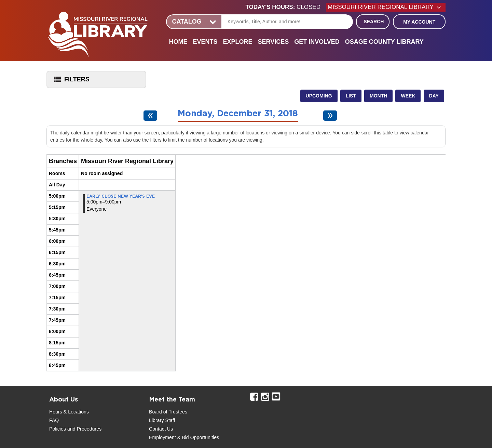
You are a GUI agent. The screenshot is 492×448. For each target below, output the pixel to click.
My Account (419, 22)
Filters (70, 81)
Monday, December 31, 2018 (238, 113)
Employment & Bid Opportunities (184, 437)
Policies (57, 429)
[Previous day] (150, 115)
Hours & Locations (69, 411)
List (351, 95)
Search (374, 21)
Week (408, 95)
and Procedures (83, 429)
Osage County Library (384, 41)
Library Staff (162, 420)
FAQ (54, 420)
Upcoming (319, 95)
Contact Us (161, 429)
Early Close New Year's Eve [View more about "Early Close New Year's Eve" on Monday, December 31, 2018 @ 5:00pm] (120, 196)
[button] (286, 7)
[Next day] (330, 115)
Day (434, 95)
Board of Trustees (168, 411)
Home (178, 41)
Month (378, 95)
